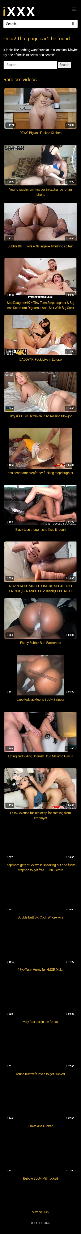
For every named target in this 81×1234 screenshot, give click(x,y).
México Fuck (40, 1212)
